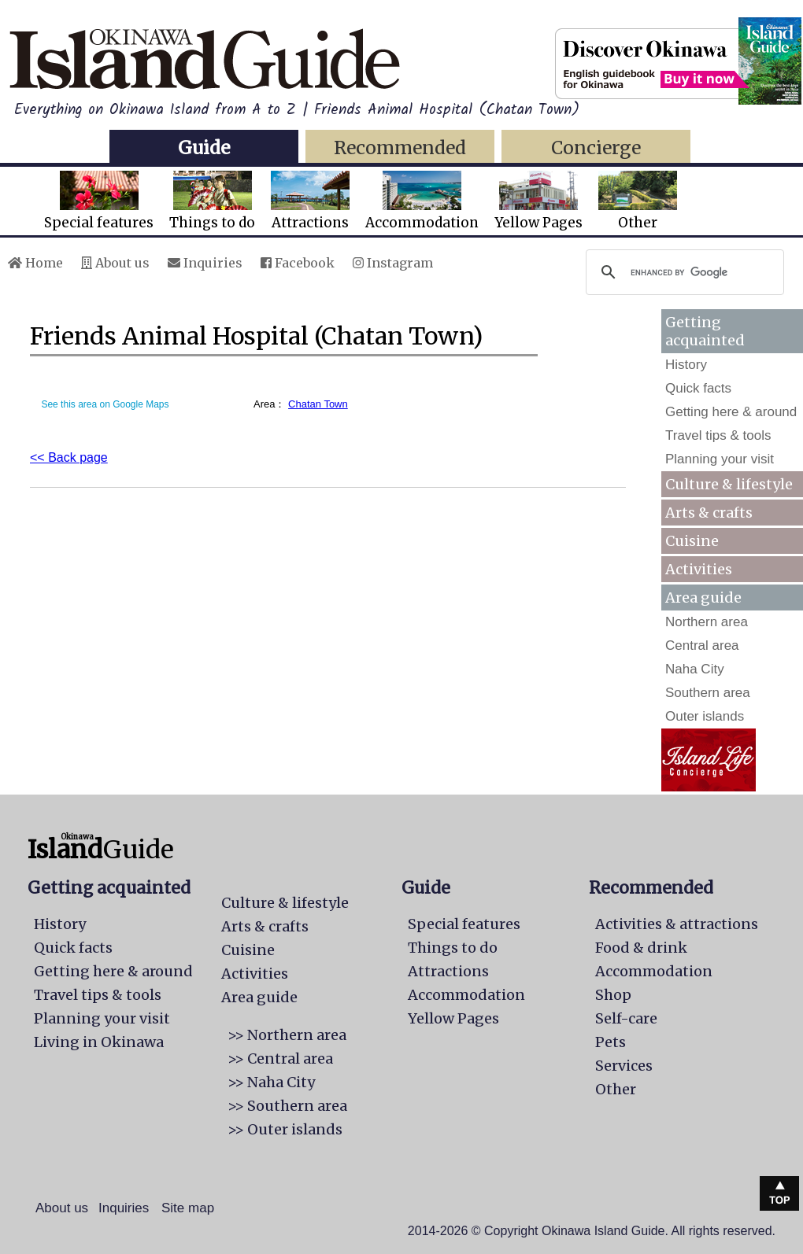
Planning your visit (719, 459)
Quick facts (698, 388)
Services (624, 1066)
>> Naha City (271, 1082)
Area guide (259, 997)
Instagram (393, 263)
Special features (99, 201)
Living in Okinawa (99, 1042)
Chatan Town (318, 404)
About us (115, 263)
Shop (613, 995)
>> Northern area (287, 1035)
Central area (702, 645)
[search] (683, 272)
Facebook (298, 263)
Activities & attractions (676, 924)
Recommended (400, 147)
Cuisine (692, 541)
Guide (204, 147)
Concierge (596, 147)
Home (35, 263)
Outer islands (704, 716)
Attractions (310, 201)
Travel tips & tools (718, 435)
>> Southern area (287, 1106)
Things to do (212, 201)
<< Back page (69, 457)
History (686, 364)
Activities (698, 569)
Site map (187, 1208)
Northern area (706, 621)
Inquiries (205, 263)
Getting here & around (731, 411)
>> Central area (280, 1058)
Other (637, 201)
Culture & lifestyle (729, 484)
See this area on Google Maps (104, 404)
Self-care (626, 1018)
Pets (610, 1042)
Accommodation (422, 201)
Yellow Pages (538, 201)
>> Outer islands (285, 1129)
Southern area (707, 692)
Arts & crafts (709, 512)
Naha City (694, 669)
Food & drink (641, 948)
